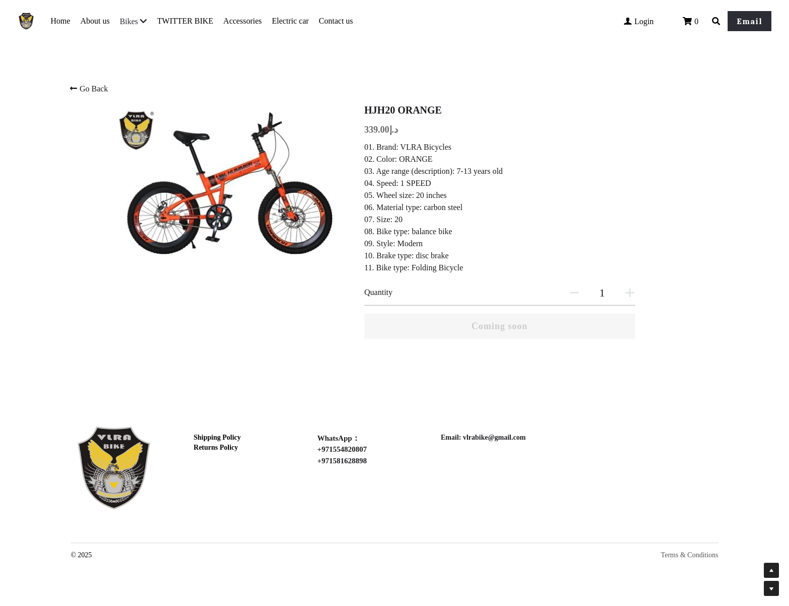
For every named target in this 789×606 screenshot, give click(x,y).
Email (749, 21)
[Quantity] (602, 292)
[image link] (114, 466)
